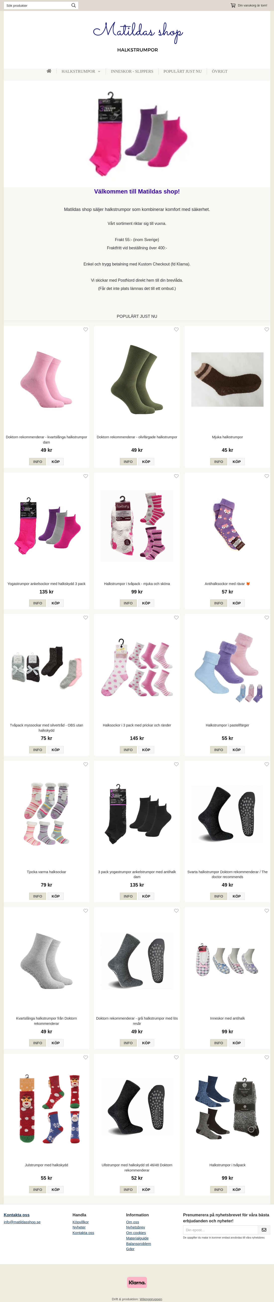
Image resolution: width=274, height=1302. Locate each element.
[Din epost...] (220, 1230)
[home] (49, 70)
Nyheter (79, 1227)
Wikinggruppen (151, 1299)
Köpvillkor (80, 1222)
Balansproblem (138, 1243)
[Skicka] (264, 1230)
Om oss (132, 1222)
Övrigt (219, 71)
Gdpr (130, 1249)
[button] (56, 461)
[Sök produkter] (35, 5)
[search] (72, 5)
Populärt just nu (183, 71)
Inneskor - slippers (132, 71)
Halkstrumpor (81, 71)
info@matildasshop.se (22, 1222)
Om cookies (136, 1233)
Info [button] (37, 461)
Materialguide (137, 1238)
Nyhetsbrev (135, 1227)
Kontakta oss (17, 1215)
